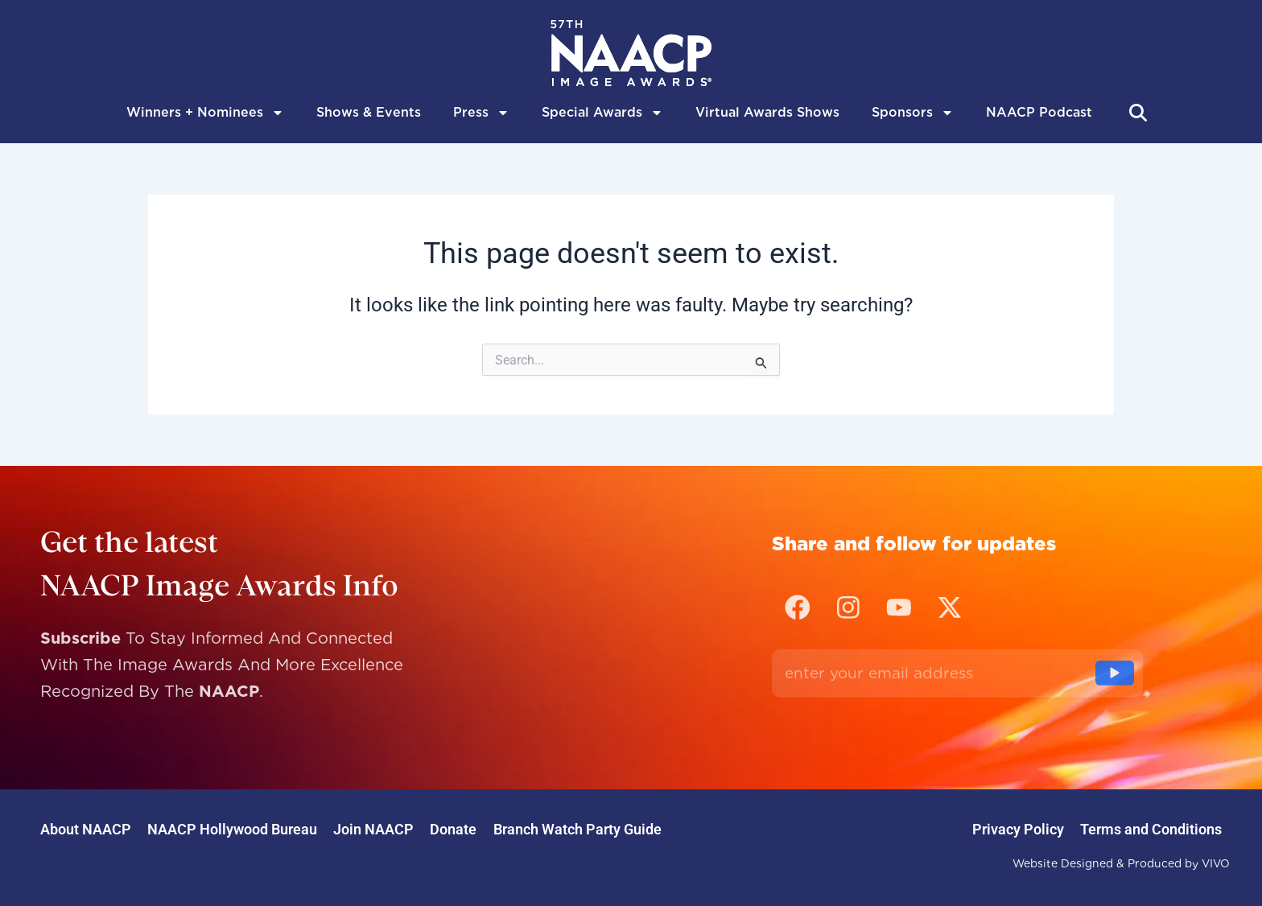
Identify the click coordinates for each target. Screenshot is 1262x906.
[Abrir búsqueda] (1138, 112)
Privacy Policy (994, 830)
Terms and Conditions (1143, 830)
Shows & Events (368, 112)
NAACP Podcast (1039, 112)
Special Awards (602, 112)
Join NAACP (413, 830)
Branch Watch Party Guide (649, 830)
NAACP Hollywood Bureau (256, 830)
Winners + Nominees (205, 112)
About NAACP (93, 830)
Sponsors (913, 112)
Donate (509, 830)
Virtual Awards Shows (767, 112)
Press (481, 112)
